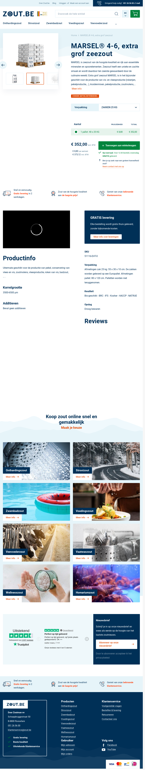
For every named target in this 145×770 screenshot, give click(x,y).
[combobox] (87, 14)
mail (138, 3)
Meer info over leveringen (106, 236)
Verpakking (81, 107)
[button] (14, 78)
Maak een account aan (79, 3)
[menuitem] (44, 3)
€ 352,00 (133, 132)
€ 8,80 (120, 132)
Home (74, 35)
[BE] (18, 13)
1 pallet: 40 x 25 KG (90, 132)
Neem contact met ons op (113, 166)
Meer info (77, 88)
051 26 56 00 (128, 3)
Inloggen (62, 3)
